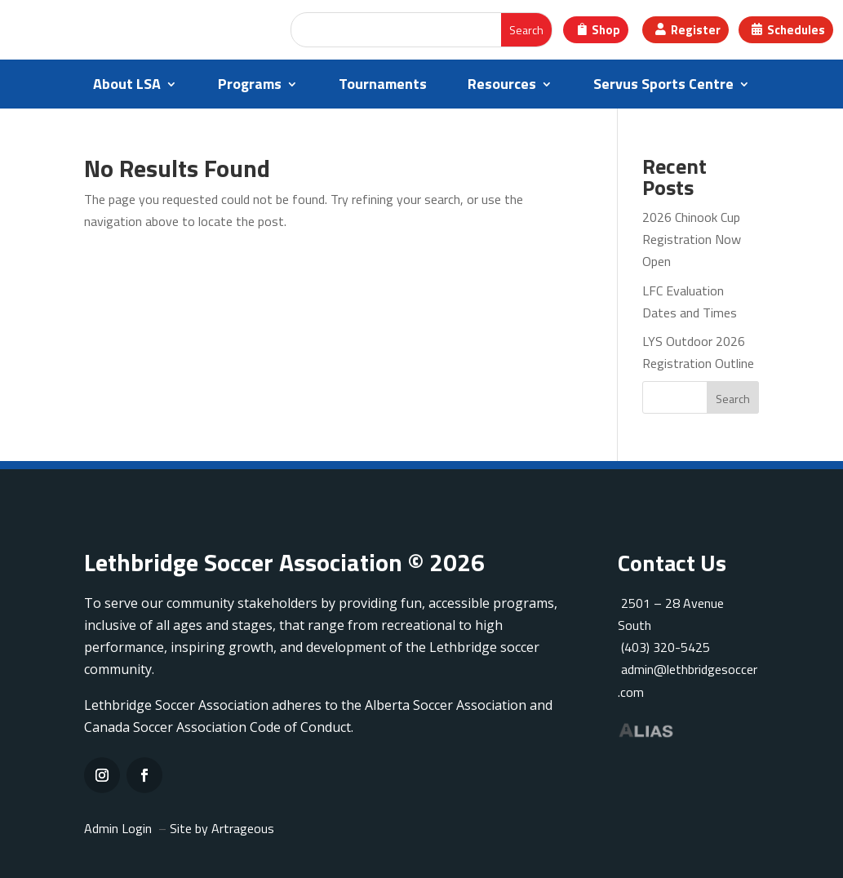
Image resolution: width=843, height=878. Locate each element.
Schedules (797, 29)
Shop (604, 29)
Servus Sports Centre (663, 86)
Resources (502, 86)
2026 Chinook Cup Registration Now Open (691, 239)
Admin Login (118, 828)
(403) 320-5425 (664, 647)
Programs (250, 86)
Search (733, 398)
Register (695, 29)
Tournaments (383, 86)
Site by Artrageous (222, 828)
